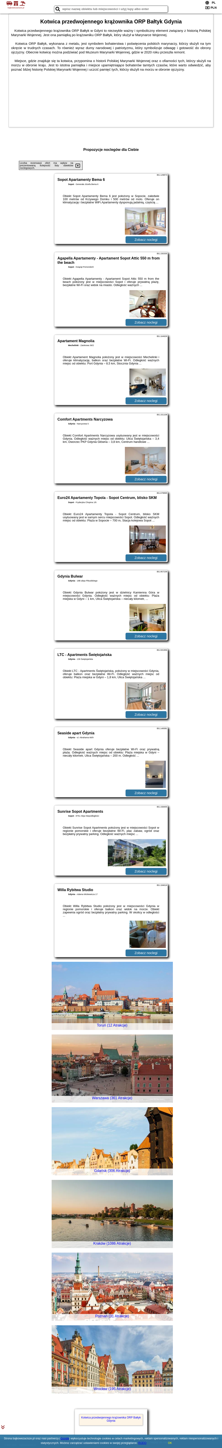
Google (64, 1438)
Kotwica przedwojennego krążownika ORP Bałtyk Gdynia (111, 1419)
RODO (142, 1443)
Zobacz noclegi (146, 240)
